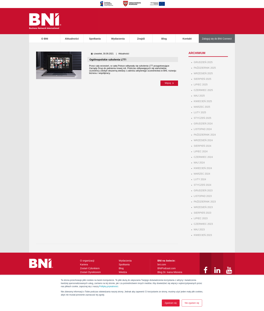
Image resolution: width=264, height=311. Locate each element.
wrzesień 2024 (203, 140)
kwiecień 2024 (203, 168)
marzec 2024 (202, 173)
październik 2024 (205, 134)
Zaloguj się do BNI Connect (217, 38)
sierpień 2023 (202, 212)
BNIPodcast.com (166, 268)
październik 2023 (205, 201)
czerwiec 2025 (203, 90)
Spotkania (95, 38)
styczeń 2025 (202, 118)
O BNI (44, 38)
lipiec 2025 (201, 84)
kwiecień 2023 (203, 235)
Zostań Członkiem (90, 268)
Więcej (169, 83)
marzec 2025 (202, 106)
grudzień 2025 (203, 62)
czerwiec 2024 (203, 157)
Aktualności (72, 38)
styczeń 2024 (202, 184)
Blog (164, 38)
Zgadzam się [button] (171, 303)
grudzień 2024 (203, 123)
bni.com (161, 264)
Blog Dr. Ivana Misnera (169, 272)
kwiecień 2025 (203, 101)
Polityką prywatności (108, 286)
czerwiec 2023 (203, 223)
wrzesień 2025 (203, 73)
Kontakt (187, 38)
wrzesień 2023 (203, 207)
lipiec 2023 (201, 218)
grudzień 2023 (203, 190)
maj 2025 (199, 95)
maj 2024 (199, 162)
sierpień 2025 (202, 79)
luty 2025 (200, 112)
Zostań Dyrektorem (90, 272)
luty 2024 (200, 179)
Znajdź (141, 38)
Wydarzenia (118, 38)
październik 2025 (205, 67)
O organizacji (87, 260)
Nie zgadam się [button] (192, 303)
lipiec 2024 (201, 151)
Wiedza (123, 272)
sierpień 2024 (202, 145)
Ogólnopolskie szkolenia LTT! (107, 59)
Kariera (84, 264)
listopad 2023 (203, 196)
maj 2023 (199, 229)
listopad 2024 (203, 129)
